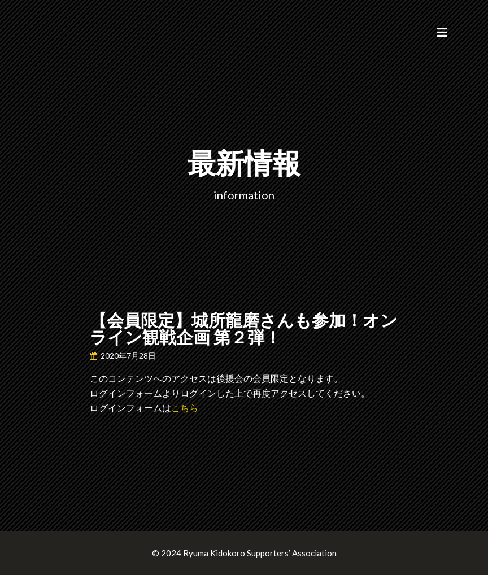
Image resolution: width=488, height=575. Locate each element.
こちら (184, 407)
